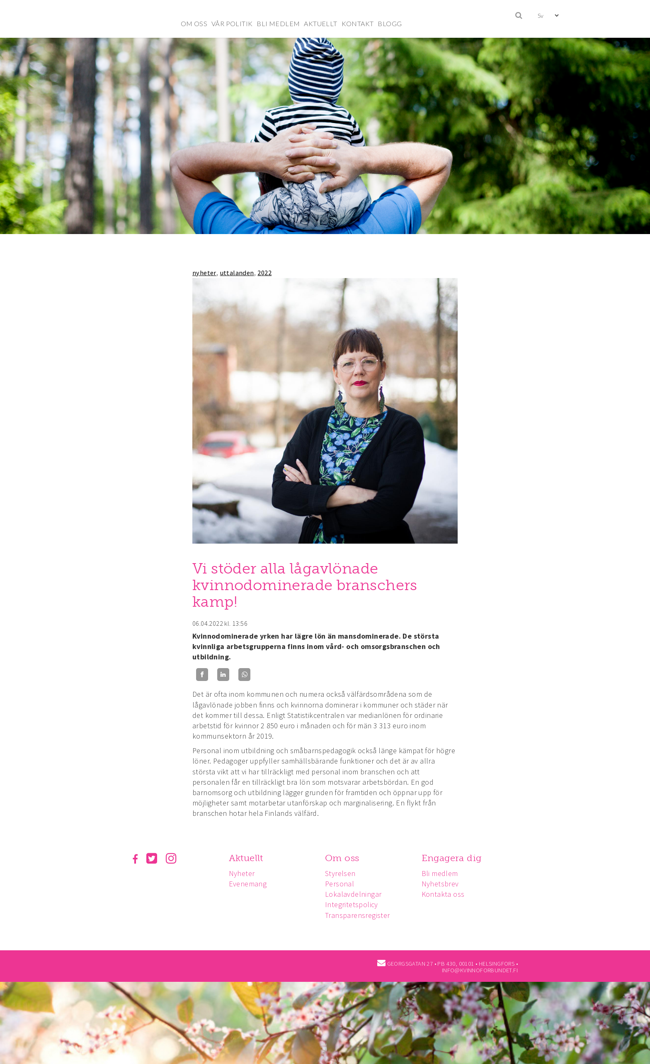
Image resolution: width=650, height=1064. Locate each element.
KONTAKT (358, 23)
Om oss (344, 858)
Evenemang (249, 883)
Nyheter (243, 873)
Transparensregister (360, 915)
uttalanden (237, 272)
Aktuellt (247, 858)
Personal (342, 883)
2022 (264, 272)
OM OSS (194, 23)
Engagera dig (455, 858)
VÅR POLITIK (231, 23)
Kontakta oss (446, 894)
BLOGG (390, 23)
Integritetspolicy (354, 904)
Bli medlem (443, 873)
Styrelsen (342, 873)
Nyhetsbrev (444, 883)
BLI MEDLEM (278, 23)
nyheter (204, 272)
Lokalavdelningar (355, 894)
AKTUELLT (320, 23)
